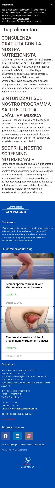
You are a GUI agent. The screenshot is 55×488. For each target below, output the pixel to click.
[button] (51, 4)
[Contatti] (28, 460)
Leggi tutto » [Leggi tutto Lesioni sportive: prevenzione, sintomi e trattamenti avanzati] (12, 295)
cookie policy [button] (23, 18)
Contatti (27, 464)
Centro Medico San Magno (32, 444)
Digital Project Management (14, 450)
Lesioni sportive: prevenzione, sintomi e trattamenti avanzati (25, 285)
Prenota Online (8, 419)
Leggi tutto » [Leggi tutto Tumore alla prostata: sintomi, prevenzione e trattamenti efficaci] (12, 348)
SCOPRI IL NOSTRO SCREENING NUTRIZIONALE (21, 153)
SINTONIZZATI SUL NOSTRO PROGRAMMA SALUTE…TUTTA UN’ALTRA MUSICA (26, 107)
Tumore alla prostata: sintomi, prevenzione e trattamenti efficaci (27, 339)
